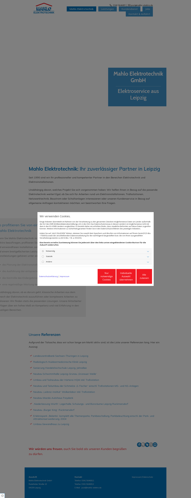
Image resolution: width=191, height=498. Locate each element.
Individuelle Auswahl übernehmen (113, 276)
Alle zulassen (139, 276)
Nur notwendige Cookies (87, 276)
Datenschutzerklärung (48, 276)
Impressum (64, 276)
